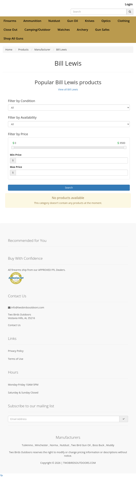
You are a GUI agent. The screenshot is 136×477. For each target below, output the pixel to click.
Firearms (10, 21)
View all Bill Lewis (68, 89)
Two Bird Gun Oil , (82, 445)
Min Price (15, 154)
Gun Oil (72, 21)
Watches (64, 30)
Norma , (55, 445)
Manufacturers (68, 437)
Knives (89, 21)
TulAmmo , (28, 445)
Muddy (110, 445)
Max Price (16, 167)
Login (129, 4)
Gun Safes (102, 30)
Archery (82, 30)
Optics (105, 21)
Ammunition (32, 21)
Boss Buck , (99, 445)
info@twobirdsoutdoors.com (26, 307)
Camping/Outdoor (37, 30)
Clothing (124, 21)
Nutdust (54, 21)
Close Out (10, 30)
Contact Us (14, 325)
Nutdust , (65, 445)
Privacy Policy (15, 351)
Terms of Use (15, 358)
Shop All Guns (13, 38)
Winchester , (42, 445)
